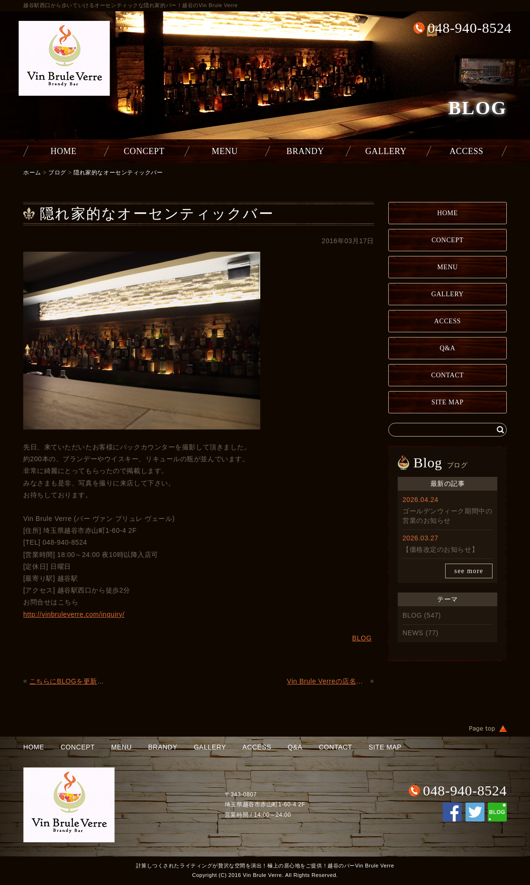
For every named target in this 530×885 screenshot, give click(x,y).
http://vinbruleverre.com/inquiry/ (74, 614)
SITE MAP (447, 402)
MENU (224, 151)
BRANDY (305, 151)
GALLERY (386, 151)
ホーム (32, 172)
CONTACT (447, 375)
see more (468, 571)
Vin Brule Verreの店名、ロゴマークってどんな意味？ (327, 681)
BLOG (412, 615)
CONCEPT (144, 151)
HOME (63, 151)
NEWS (412, 633)
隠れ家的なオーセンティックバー (118, 172)
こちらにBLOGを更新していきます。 (69, 681)
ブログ (57, 172)
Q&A (448, 348)
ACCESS (466, 151)
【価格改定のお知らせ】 (440, 549)
